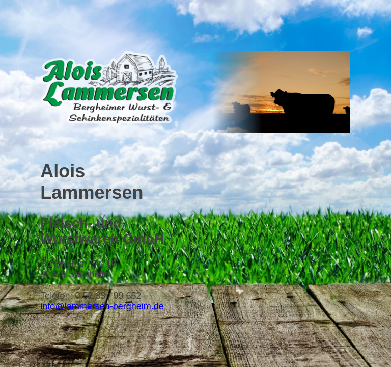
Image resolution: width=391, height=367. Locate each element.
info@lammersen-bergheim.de (101, 306)
